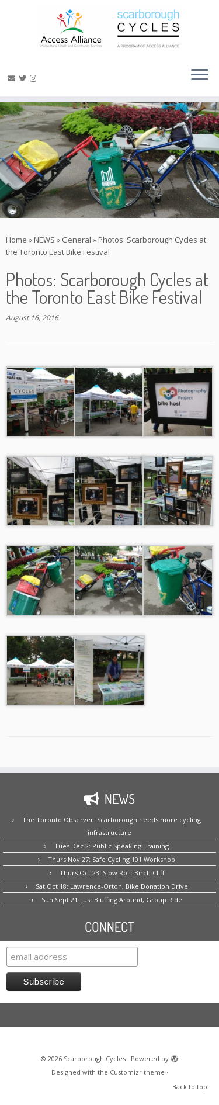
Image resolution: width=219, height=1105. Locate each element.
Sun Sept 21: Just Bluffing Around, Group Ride (111, 899)
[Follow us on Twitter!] (24, 78)
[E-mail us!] (13, 78)
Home (16, 239)
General (76, 239)
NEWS (44, 239)
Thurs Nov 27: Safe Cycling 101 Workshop (111, 859)
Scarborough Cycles (95, 1058)
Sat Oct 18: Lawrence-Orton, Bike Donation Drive (112, 886)
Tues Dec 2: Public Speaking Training (111, 845)
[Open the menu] (199, 75)
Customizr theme (137, 1072)
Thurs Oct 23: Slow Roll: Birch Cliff (112, 872)
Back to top (189, 1086)
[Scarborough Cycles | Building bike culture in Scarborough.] (109, 28)
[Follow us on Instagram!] (35, 78)
